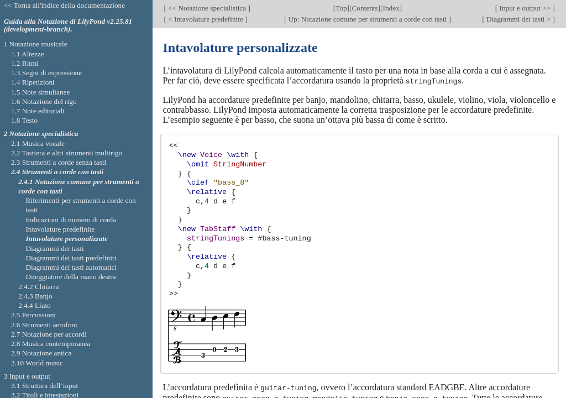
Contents (365, 8)
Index (391, 8)
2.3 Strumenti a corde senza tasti (58, 162)
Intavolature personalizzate (66, 238)
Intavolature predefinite (60, 229)
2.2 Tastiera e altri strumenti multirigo (66, 153)
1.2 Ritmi (25, 63)
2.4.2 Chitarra (38, 286)
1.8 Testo (24, 120)
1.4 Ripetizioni (33, 82)
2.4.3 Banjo (35, 296)
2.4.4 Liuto (34, 305)
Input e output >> (524, 8)
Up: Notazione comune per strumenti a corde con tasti (367, 19)
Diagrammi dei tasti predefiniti (70, 258)
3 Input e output (27, 376)
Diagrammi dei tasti (54, 248)
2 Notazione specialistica (41, 133)
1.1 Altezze (27, 54)
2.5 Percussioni (33, 315)
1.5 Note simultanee (40, 92)
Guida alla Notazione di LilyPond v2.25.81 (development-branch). (68, 25)
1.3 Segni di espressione (46, 73)
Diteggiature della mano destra (70, 277)
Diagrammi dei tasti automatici (71, 267)
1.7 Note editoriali (38, 111)
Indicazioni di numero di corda (70, 220)
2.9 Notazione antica (41, 353)
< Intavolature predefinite (205, 19)
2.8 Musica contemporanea (50, 343)
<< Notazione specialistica (207, 8)
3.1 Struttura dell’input (44, 385)
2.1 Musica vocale (38, 143)
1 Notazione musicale (35, 44)
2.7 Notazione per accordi (49, 334)
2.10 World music (37, 363)
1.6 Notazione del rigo (44, 101)
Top (341, 8)
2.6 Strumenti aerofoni (44, 325)
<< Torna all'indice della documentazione (64, 5)
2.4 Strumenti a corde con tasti (57, 171)
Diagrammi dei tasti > (519, 19)
